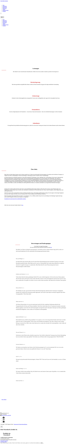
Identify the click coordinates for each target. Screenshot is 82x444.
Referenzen (5, 7)
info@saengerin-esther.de (6, 415)
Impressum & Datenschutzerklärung (20, 424)
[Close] (1, 427)
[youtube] (4, 422)
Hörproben (5, 6)
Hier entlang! (4, 399)
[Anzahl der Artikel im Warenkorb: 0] (0, 13)
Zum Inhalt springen (4, 0)
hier (22, 205)
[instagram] (4, 420)
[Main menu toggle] (2, 17)
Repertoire (5, 8)
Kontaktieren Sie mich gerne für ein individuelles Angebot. (15, 198)
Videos (4, 9)
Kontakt (4, 11)
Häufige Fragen (5, 10)
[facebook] (4, 418)
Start (3, 5)
